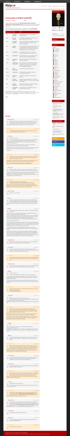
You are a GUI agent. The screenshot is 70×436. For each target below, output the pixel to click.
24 (7, 381)
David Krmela (11, 364)
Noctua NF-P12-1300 (27, 66)
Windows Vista (56, 76)
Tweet (25, 20)
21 (7, 355)
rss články (55, 138)
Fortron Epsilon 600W (15, 69)
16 (7, 295)
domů (54, 41)
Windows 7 (56, 74)
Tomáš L (10, 381)
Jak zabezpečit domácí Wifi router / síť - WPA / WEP (57, 132)
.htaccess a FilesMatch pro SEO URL (58, 117)
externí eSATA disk (31, 56)
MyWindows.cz (17, 1)
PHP (54, 96)
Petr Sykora (10, 136)
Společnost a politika (57, 81)
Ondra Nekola (11, 355)
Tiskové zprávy (56, 83)
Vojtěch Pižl (10, 417)
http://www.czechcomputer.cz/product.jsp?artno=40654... (25, 404)
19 (7, 335)
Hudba (55, 61)
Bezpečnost (56, 72)
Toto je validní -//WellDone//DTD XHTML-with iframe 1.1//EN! (58, 113)
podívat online (34, 28)
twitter (54, 145)
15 (7, 287)
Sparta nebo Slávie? (56, 129)
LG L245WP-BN (15, 93)
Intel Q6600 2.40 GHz (15, 35)
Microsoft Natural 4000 (15, 80)
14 (7, 271)
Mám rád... (56, 64)
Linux (55, 68)
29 (7, 425)
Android (55, 87)
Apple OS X (56, 67)
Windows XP (56, 77)
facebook (55, 141)
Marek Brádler (11, 240)
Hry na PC (55, 54)
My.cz (10, 5)
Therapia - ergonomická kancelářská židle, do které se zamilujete (58, 110)
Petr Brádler (10, 247)
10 (7, 240)
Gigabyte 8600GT (14, 47)
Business (55, 80)
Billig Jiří (9, 208)
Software (55, 73)
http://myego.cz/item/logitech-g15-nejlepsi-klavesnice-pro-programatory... (22, 182)
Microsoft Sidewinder (15, 84)
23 (7, 371)
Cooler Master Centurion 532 (15, 63)
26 (7, 400)
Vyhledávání (54, 33)
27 (7, 410)
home (42, 6)
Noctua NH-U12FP (15, 76)
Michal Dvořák (11, 264)
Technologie (56, 50)
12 (7, 255)
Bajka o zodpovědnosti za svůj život (58, 127)
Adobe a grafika (56, 93)
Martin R (9, 198)
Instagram (56, 30)
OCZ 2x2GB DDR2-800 (15, 42)
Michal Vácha (11, 400)
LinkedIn (61, 30)
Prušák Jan (10, 295)
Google (55, 94)
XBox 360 (55, 56)
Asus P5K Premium (14, 38)
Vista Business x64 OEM (15, 88)
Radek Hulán (10, 129)
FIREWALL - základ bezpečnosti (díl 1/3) (58, 124)
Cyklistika (55, 60)
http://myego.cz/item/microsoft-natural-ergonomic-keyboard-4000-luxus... (19, 163)
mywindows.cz (56, 6)
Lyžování (55, 63)
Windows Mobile (57, 90)
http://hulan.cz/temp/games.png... (15, 290)
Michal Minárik (11, 119)
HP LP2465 (27, 92)
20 (7, 343)
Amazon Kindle (56, 86)
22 (7, 364)
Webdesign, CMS (57, 97)
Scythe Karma (15, 72)
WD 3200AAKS (15, 52)
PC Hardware (8, 20)
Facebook (62, 27)
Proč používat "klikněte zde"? (58, 104)
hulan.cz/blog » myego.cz (57, 107)
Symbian (55, 88)
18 (7, 323)
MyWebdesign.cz (37, 1)
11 (7, 247)
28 (7, 417)
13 (7, 264)
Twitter (55, 27)
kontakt (63, 6)
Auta (54, 59)
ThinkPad (55, 51)
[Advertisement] (26, 13)
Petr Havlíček (11, 410)
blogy (49, 6)
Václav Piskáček (11, 191)
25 (7, 390)
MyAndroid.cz (27, 1)
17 (7, 307)
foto (46, 6)
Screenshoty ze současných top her (58, 134)
